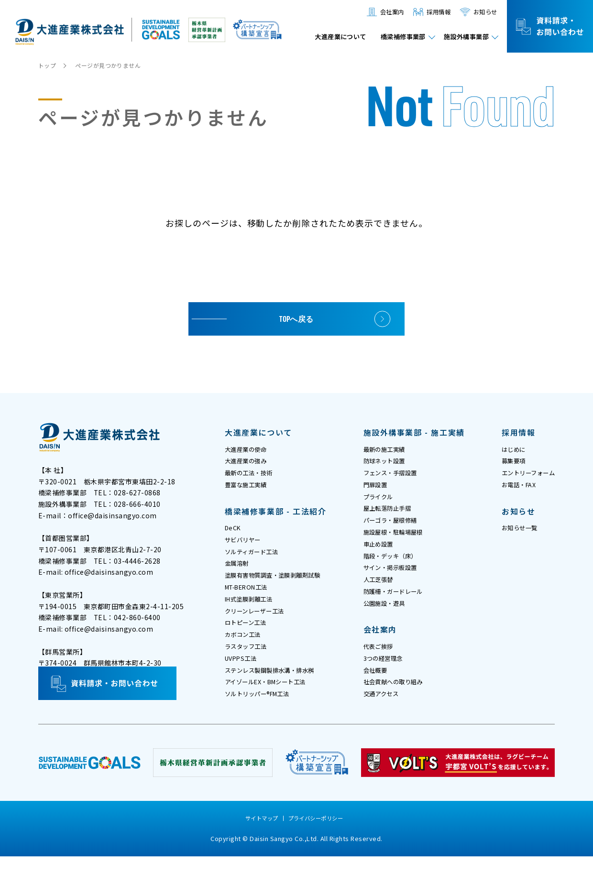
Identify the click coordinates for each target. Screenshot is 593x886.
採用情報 (432, 12)
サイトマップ (259, 848)
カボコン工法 (245, 656)
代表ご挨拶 (380, 669)
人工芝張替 (380, 597)
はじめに (507, 450)
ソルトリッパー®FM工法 (263, 723)
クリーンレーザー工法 (259, 629)
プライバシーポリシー (317, 848)
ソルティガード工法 (256, 562)
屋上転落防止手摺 (391, 517)
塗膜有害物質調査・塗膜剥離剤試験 (280, 589)
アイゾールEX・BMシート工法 (272, 709)
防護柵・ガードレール (398, 611)
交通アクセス (384, 723)
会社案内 (382, 12)
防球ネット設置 (387, 464)
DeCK (234, 535)
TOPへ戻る (296, 318)
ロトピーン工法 (249, 642)
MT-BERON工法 (250, 602)
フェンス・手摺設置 (394, 477)
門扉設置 (377, 490)
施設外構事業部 (463, 37)
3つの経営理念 (386, 683)
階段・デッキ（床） (394, 571)
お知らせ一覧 (514, 535)
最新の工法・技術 (252, 477)
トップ (48, 65)
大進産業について (322, 37)
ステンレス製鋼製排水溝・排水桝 (277, 696)
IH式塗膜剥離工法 (253, 616)
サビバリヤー (245, 549)
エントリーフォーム (524, 477)
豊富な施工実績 (249, 490)
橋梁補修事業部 (393, 37)
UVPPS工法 (243, 683)
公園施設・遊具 (387, 624)
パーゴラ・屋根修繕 (394, 531)
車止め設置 (380, 557)
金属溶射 (239, 575)
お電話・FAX (513, 490)
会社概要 (377, 696)
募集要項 (507, 464)
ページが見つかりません (112, 65)
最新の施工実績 (387, 450)
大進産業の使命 (249, 450)
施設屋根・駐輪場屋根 (398, 544)
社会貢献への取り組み (398, 709)
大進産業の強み (249, 464)
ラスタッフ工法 (249, 669)
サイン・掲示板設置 (394, 584)
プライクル (380, 504)
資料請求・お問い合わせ (550, 26)
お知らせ (483, 12)
